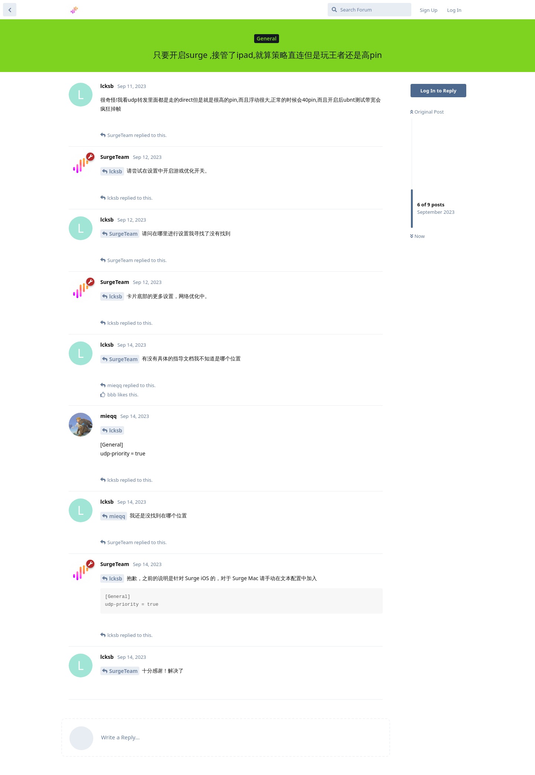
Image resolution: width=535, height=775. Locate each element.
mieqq (117, 516)
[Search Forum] (369, 9)
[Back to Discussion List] (9, 9)
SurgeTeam (123, 233)
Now (417, 236)
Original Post (427, 111)
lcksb (115, 171)
